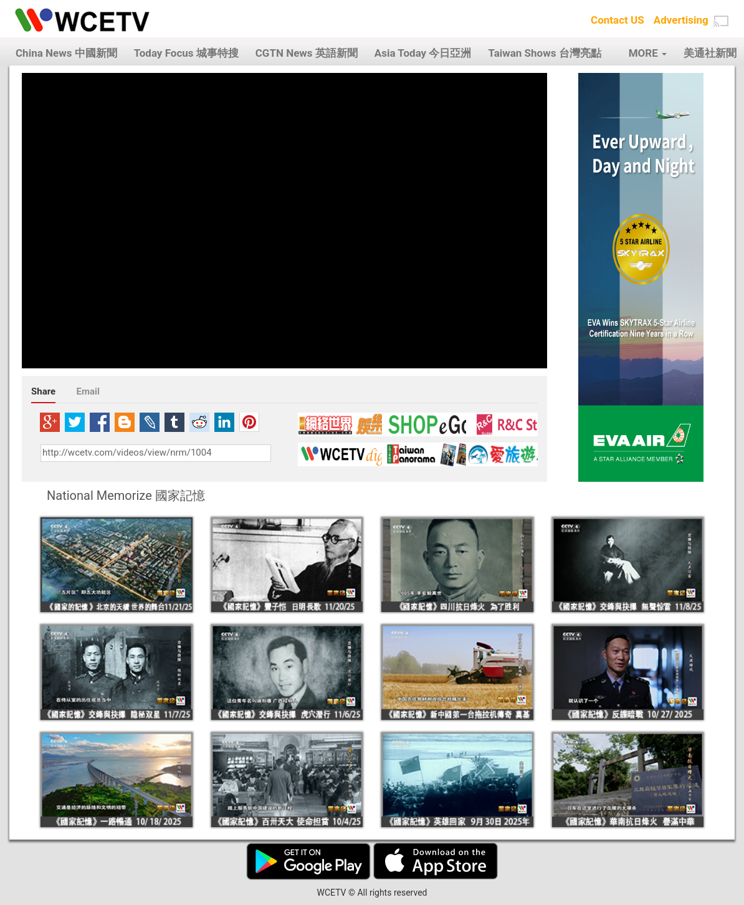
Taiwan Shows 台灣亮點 (544, 53)
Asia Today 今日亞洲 (423, 53)
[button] (721, 21)
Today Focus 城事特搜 (186, 53)
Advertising (681, 20)
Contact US (617, 20)
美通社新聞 (710, 53)
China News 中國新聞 (66, 53)
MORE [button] (648, 53)
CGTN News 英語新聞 (306, 53)
